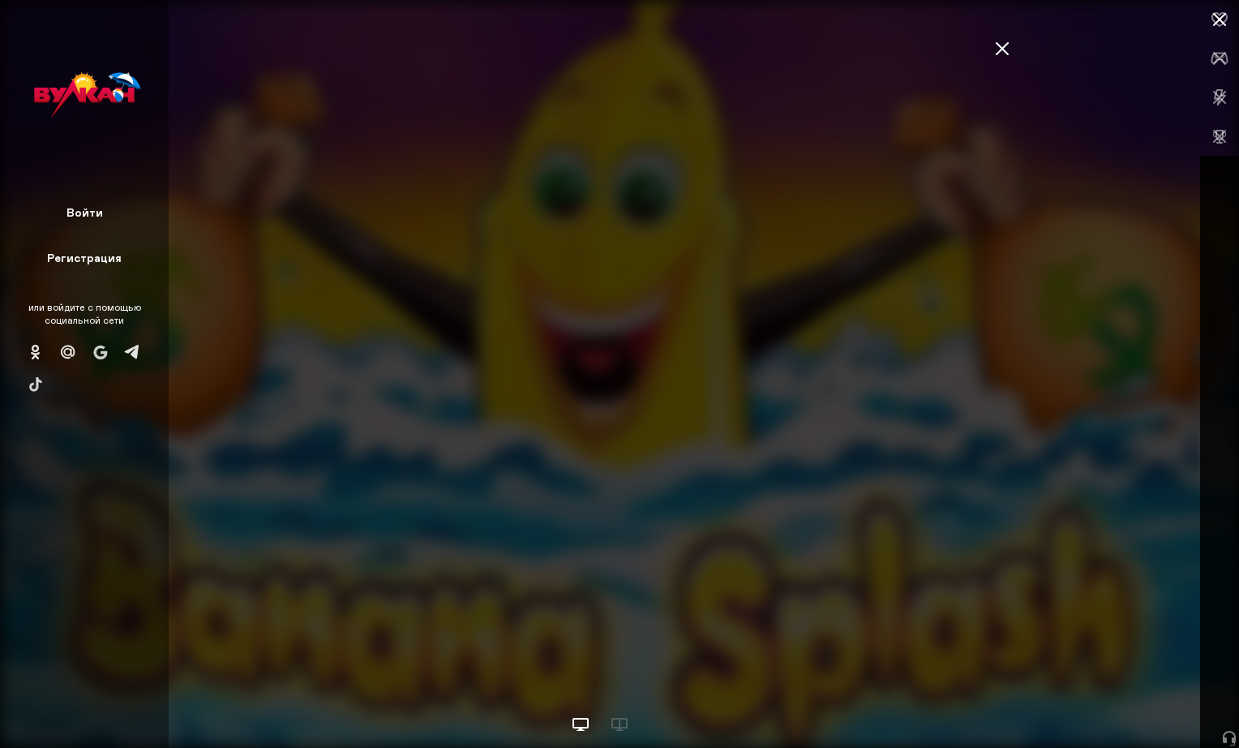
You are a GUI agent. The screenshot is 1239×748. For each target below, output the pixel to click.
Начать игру (1116, 705)
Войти (84, 212)
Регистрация (84, 257)
